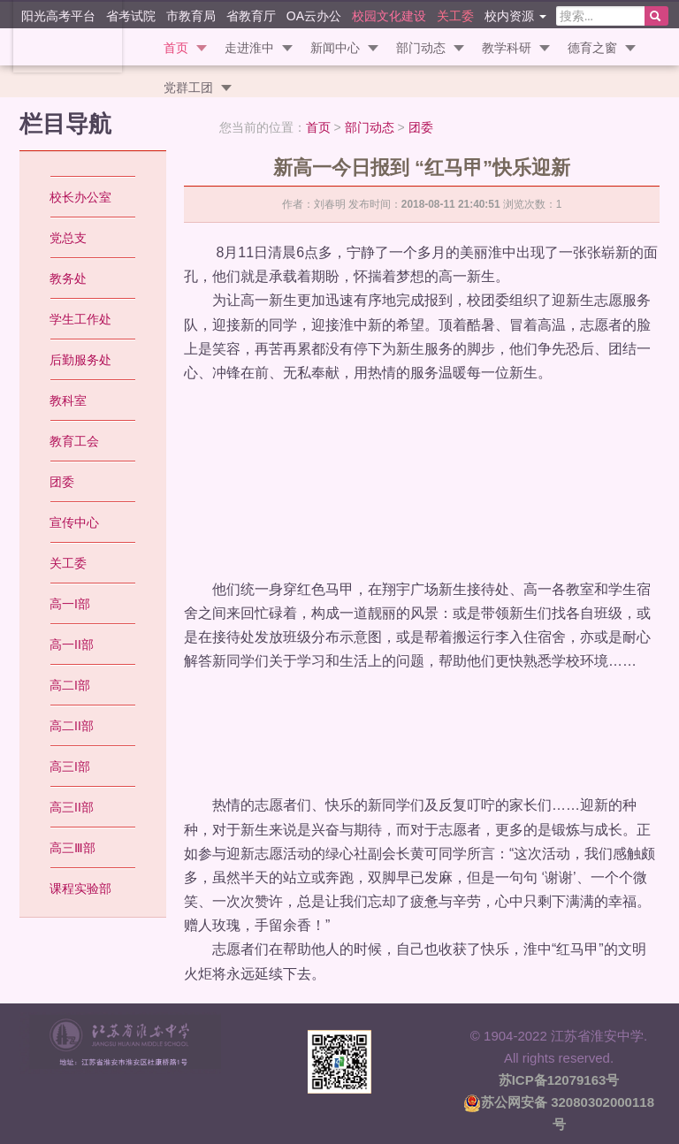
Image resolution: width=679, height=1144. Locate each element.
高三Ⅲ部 (72, 848)
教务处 (68, 278)
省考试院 (131, 15)
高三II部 (72, 807)
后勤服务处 (80, 360)
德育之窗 (592, 48)
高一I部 (70, 604)
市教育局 (191, 15)
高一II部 (72, 644)
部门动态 (421, 48)
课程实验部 (80, 888)
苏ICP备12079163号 (559, 1079)
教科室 (68, 400)
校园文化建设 (389, 15)
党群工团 (188, 87)
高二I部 (70, 685)
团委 (420, 127)
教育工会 (74, 441)
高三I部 (70, 766)
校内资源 (515, 15)
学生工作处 (80, 319)
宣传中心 (74, 522)
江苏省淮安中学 (53, 35)
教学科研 (506, 48)
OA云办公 (313, 15)
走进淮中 (249, 48)
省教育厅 (251, 15)
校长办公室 (80, 197)
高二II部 (72, 726)
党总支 (68, 238)
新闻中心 (335, 48)
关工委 (455, 15)
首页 (176, 48)
